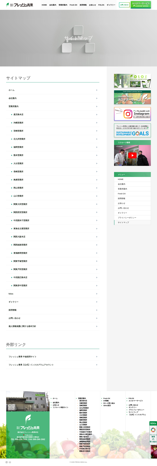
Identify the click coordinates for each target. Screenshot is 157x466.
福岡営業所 (83, 410)
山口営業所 (83, 425)
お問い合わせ (14, 318)
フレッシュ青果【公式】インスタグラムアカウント (31, 365)
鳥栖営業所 (83, 420)
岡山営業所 (83, 422)
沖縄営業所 (83, 403)
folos (11, 294)
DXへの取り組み (109, 403)
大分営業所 (83, 415)
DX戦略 (106, 401)
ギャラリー (111, 5)
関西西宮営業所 (84, 430)
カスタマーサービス (136, 401)
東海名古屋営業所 (85, 434)
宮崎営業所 (83, 406)
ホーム (11, 90)
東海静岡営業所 (84, 441)
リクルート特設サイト (60, 407)
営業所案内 (63, 5)
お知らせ (92, 5)
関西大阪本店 (84, 437)
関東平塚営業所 (84, 444)
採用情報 (83, 5)
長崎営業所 (83, 418)
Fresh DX (73, 5)
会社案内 (52, 5)
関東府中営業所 (84, 451)
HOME (44, 5)
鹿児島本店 (83, 401)
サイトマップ (123, 222)
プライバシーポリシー (127, 218)
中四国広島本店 (84, 449)
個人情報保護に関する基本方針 (22, 326)
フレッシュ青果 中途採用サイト (23, 357)
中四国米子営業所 (85, 432)
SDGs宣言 (107, 406)
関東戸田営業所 (84, 446)
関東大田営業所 (84, 427)
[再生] (132, 155)
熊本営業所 (83, 413)
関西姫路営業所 (84, 439)
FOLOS (101, 5)
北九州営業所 (84, 408)
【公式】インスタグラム (137, 415)
